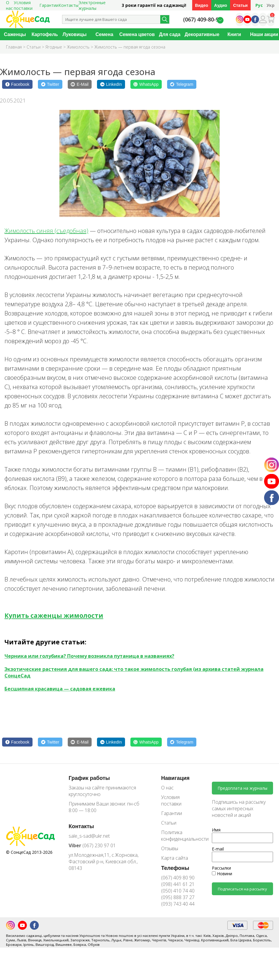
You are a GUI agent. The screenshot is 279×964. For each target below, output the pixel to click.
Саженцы (15, 34)
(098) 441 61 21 (178, 884)
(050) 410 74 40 (178, 890)
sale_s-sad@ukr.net (89, 836)
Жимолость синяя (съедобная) (46, 231)
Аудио (220, 5)
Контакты (68, 5)
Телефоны (175, 867)
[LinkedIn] (111, 84)
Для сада (170, 34)
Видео (201, 5)
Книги (234, 34)
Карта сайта (174, 858)
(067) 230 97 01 (92, 845)
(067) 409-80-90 (202, 19)
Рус (259, 5)
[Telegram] (181, 84)
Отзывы (169, 848)
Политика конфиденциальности (180, 835)
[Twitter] (50, 84)
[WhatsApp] (146, 84)
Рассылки (221, 868)
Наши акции (264, 34)
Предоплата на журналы (242, 788)
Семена (104, 34)
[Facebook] (17, 84)
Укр (270, 5)
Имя (216, 830)
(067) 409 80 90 (178, 877)
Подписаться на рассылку (242, 889)
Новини (222, 873)
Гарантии (48, 5)
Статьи (240, 5)
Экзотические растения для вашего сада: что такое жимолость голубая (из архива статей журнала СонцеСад (133, 672)
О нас (167, 787)
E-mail (218, 849)
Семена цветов (137, 34)
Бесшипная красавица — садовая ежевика (59, 688)
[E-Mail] (80, 84)
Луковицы (74, 34)
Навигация (175, 777)
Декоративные (202, 34)
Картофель (45, 34)
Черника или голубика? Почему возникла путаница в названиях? (89, 656)
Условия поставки (171, 800)
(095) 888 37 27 (178, 897)
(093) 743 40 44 (178, 904)
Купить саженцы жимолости (53, 615)
